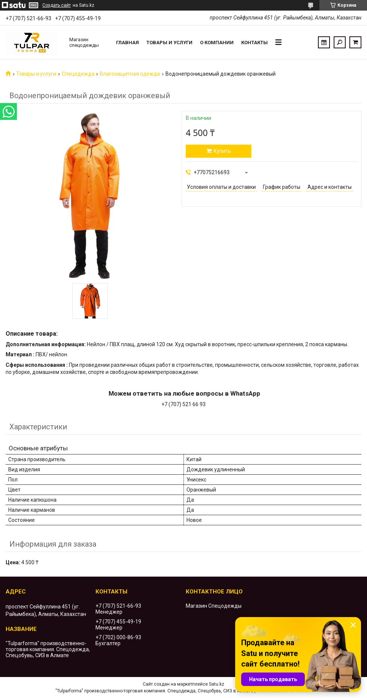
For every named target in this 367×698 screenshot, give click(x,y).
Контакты (254, 42)
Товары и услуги (169, 42)
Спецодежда (78, 74)
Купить (222, 151)
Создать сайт (56, 5)
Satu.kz (216, 684)
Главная (127, 42)
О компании (217, 42)
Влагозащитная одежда (130, 74)
